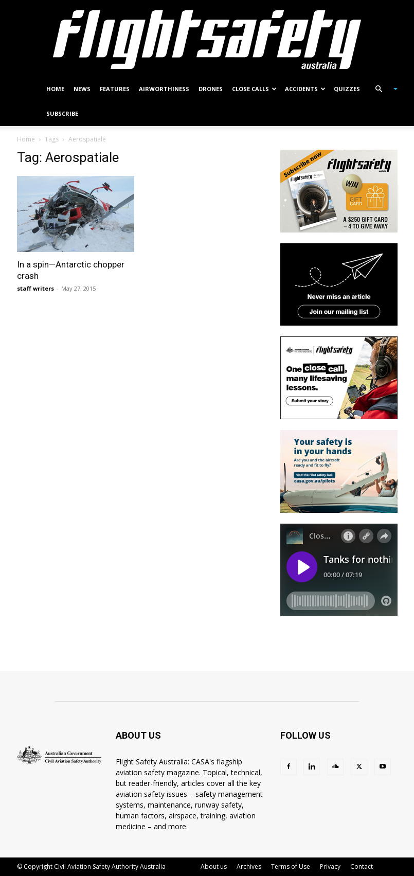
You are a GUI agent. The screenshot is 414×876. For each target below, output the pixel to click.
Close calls (254, 89)
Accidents (305, 89)
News (82, 89)
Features (115, 89)
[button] (382, 89)
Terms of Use (290, 866)
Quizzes (347, 89)
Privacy (330, 866)
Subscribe (62, 113)
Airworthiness (164, 89)
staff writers (35, 288)
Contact (361, 866)
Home (55, 89)
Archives (249, 866)
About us (214, 866)
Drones (211, 89)
